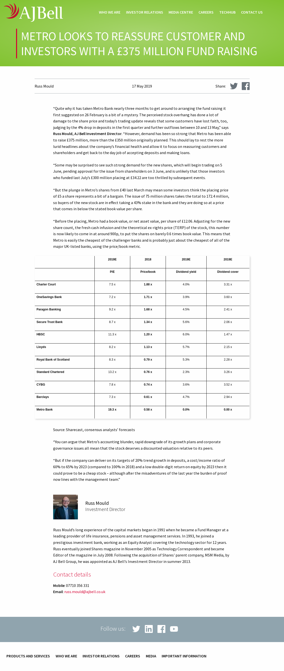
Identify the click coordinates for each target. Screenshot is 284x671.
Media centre (181, 12)
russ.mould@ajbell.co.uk (84, 591)
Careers (206, 12)
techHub (227, 12)
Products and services (28, 656)
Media (151, 656)
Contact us (252, 12)
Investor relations (144, 12)
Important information (184, 656)
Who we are (109, 12)
